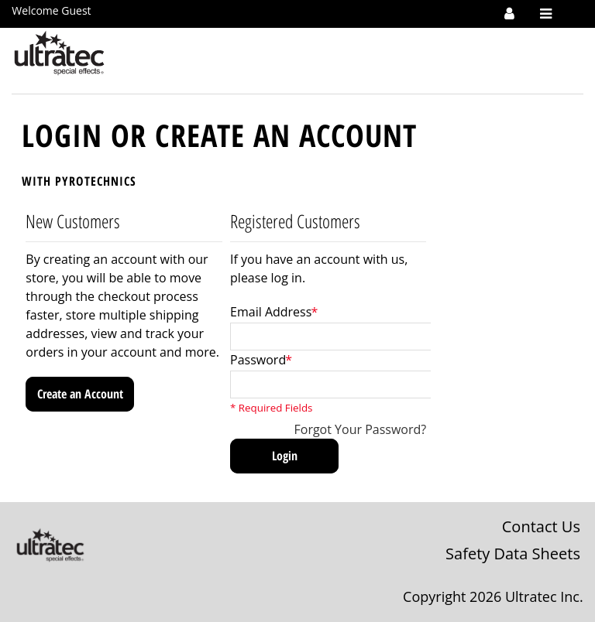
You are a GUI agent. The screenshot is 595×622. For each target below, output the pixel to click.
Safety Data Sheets (512, 553)
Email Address (270, 311)
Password (258, 359)
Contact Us (541, 526)
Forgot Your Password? (360, 429)
